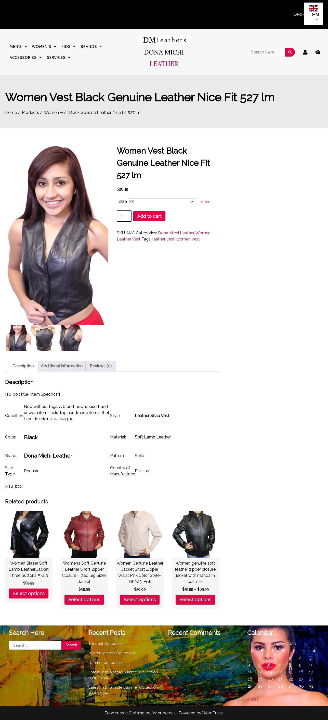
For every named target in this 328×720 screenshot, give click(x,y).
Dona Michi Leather (176, 233)
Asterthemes (163, 713)
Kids (66, 46)
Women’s (41, 46)
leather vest (163, 239)
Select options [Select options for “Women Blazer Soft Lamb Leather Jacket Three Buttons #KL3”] (29, 593)
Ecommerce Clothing (124, 713)
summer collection (105, 662)
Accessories (23, 57)
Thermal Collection (105, 643)
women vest (188, 239)
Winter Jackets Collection (111, 653)
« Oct (252, 699)
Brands (89, 46)
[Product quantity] (124, 216)
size (123, 201)
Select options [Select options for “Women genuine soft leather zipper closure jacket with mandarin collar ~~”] (195, 599)
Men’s (16, 46)
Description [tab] (23, 366)
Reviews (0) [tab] (101, 366)
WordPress (212, 713)
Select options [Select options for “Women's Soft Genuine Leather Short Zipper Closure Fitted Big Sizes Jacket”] (84, 599)
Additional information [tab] (62, 366)
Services (56, 57)
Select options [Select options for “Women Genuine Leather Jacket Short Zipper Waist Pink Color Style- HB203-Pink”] (140, 599)
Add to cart (149, 216)
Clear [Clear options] (205, 202)
